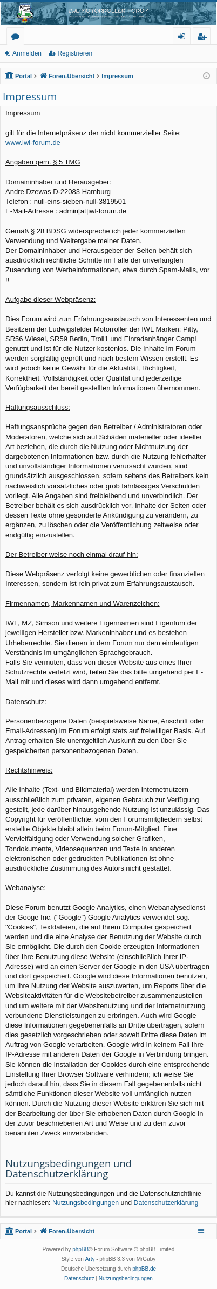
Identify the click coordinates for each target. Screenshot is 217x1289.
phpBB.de (144, 1269)
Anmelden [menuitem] (184, 38)
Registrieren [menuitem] (204, 38)
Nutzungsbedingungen (85, 1203)
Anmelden (27, 53)
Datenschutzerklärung (166, 1203)
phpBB (80, 1249)
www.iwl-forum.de (32, 143)
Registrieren (74, 53)
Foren (17, 38)
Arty (90, 1259)
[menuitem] (79, 1279)
